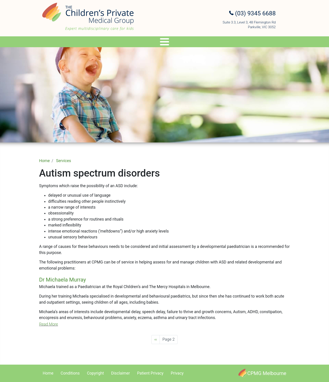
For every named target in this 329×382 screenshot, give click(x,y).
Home (44, 160)
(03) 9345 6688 (252, 13)
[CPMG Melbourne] (262, 373)
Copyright (95, 373)
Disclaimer (120, 373)
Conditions (70, 373)
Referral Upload (234, 42)
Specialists (88, 42)
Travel (170, 42)
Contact (265, 42)
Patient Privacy (150, 373)
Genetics (147, 42)
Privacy (177, 373)
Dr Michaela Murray (62, 280)
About (60, 42)
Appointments (198, 42)
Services (119, 42)
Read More (48, 324)
